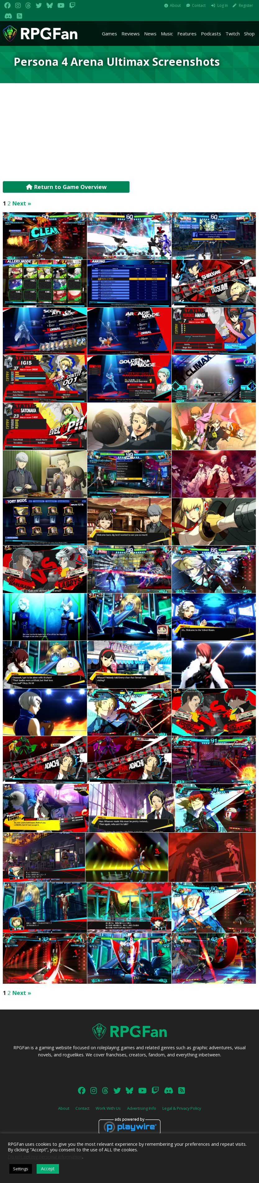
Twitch (232, 33)
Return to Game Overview (66, 187)
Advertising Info (141, 1108)
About (175, 5)
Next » (21, 203)
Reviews (130, 33)
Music (167, 33)
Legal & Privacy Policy (181, 1108)
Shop (249, 33)
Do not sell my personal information (45, 1157)
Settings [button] (20, 1169)
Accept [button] (48, 1169)
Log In (222, 5)
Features (187, 33)
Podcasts (211, 33)
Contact (199, 5)
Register (246, 5)
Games (109, 33)
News (150, 33)
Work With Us (108, 1108)
